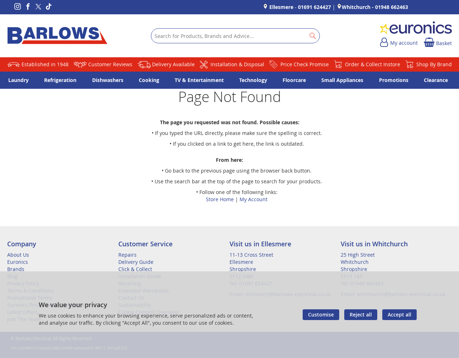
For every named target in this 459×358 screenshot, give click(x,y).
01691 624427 (314, 7)
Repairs (127, 254)
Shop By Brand (434, 64)
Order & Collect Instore (372, 64)
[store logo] (57, 36)
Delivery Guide (135, 261)
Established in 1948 (45, 64)
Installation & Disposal (237, 64)
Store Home (220, 199)
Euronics (17, 261)
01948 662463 (391, 7)
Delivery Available (173, 64)
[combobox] (235, 35)
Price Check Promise (304, 64)
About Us (18, 254)
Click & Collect (135, 269)
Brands (15, 269)
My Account (254, 199)
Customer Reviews (110, 64)
